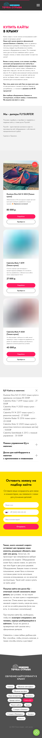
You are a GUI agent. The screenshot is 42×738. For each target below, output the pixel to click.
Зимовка (31, 714)
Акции (28, 705)
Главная (10, 686)
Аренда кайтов (14, 700)
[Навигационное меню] (38, 5)
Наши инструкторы (14, 696)
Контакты (29, 696)
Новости (21, 718)
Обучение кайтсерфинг (25, 686)
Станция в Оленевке (20, 709)
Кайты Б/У (27, 700)
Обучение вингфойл (20, 691)
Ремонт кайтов (16, 705)
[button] (21, 222)
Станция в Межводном (15, 714)
